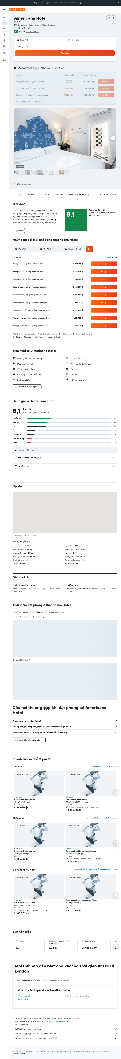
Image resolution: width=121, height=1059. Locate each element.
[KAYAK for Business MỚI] (4, 45)
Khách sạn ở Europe (42, 1051)
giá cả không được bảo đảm (58, 1022)
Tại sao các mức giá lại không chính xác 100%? (66, 1038)
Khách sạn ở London (26, 999)
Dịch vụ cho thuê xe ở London (77, 996)
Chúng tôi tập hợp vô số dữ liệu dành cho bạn (66, 1033)
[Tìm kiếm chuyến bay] (4, 17)
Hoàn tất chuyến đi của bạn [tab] (28, 980)
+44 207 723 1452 (22, 28)
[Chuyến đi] (4, 53)
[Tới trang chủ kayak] (17, 9)
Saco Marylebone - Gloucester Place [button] (81, 900)
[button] (118, 3)
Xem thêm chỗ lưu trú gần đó (105, 766)
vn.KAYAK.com (17, 1051)
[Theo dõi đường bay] (4, 40)
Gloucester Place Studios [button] (24, 799)
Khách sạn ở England (83, 1051)
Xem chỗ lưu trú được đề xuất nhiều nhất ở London (96, 869)
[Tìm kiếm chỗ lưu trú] (4, 22)
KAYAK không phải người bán (66, 1029)
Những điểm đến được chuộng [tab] (56, 980)
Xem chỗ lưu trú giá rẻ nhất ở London (101, 818)
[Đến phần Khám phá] (4, 35)
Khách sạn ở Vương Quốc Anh (62, 1051)
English (81, 3)
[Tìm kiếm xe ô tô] (4, 27)
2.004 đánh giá (32, 31)
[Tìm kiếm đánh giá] (67, 450)
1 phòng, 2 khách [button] (23, 46)
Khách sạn (29, 1051)
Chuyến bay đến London (28, 996)
